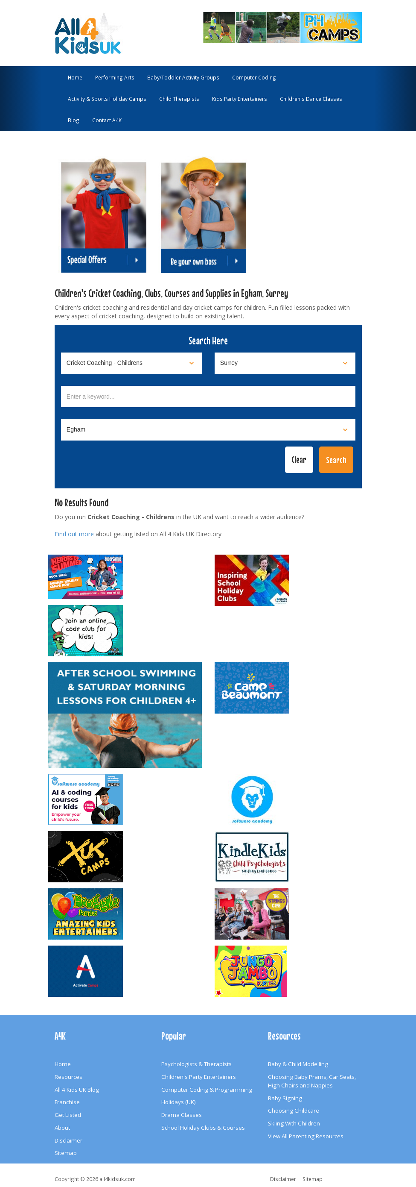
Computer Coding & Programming (206, 1089)
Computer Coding (254, 77)
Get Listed (68, 1115)
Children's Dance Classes (311, 98)
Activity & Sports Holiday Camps (107, 98)
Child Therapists (179, 98)
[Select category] (131, 363)
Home (75, 77)
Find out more (74, 534)
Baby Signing (285, 1098)
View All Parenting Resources (305, 1136)
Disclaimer (68, 1140)
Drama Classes (181, 1115)
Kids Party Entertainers (239, 98)
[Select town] (208, 430)
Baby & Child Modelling (298, 1064)
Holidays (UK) (178, 1102)
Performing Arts (114, 77)
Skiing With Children (294, 1123)
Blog (73, 120)
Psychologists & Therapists (196, 1064)
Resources (68, 1077)
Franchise (67, 1102)
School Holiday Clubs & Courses (203, 1127)
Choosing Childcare (293, 1110)
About (62, 1127)
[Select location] (285, 363)
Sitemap (66, 1153)
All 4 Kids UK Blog (77, 1089)
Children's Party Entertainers (198, 1077)
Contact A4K (107, 120)
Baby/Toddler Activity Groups (183, 77)
